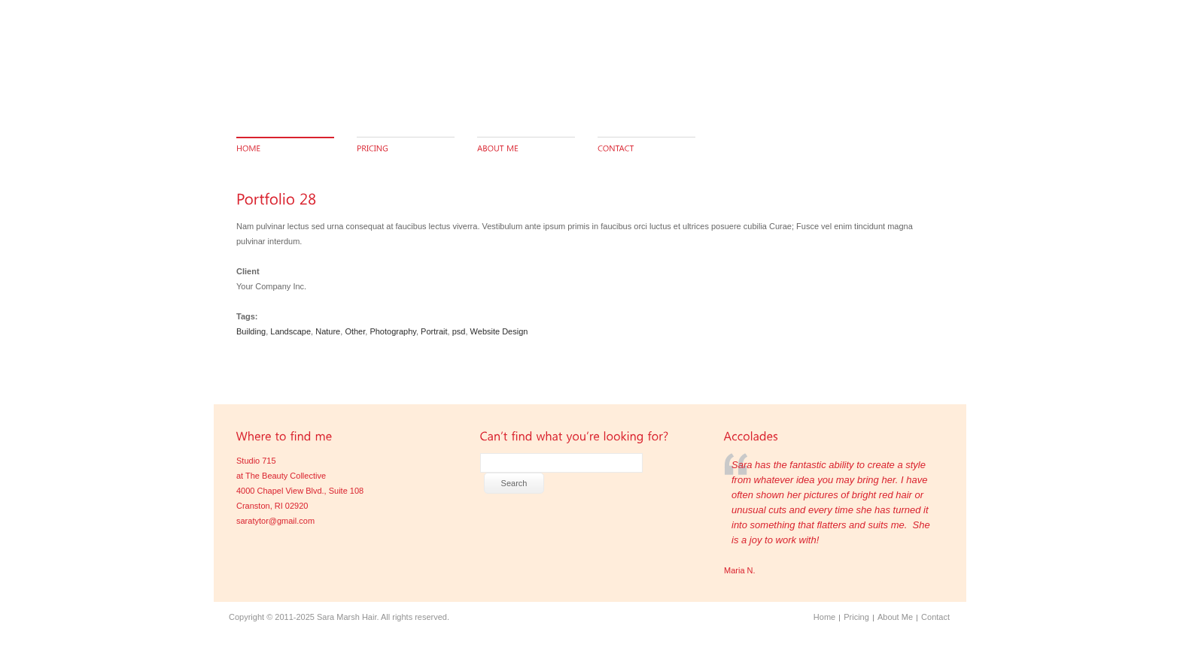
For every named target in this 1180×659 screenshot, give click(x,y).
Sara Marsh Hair (346, 616)
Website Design (499, 331)
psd (459, 331)
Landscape (290, 331)
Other (355, 331)
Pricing (856, 616)
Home (824, 616)
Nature (327, 331)
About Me (895, 616)
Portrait (434, 331)
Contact (935, 616)
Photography (393, 331)
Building (251, 331)
